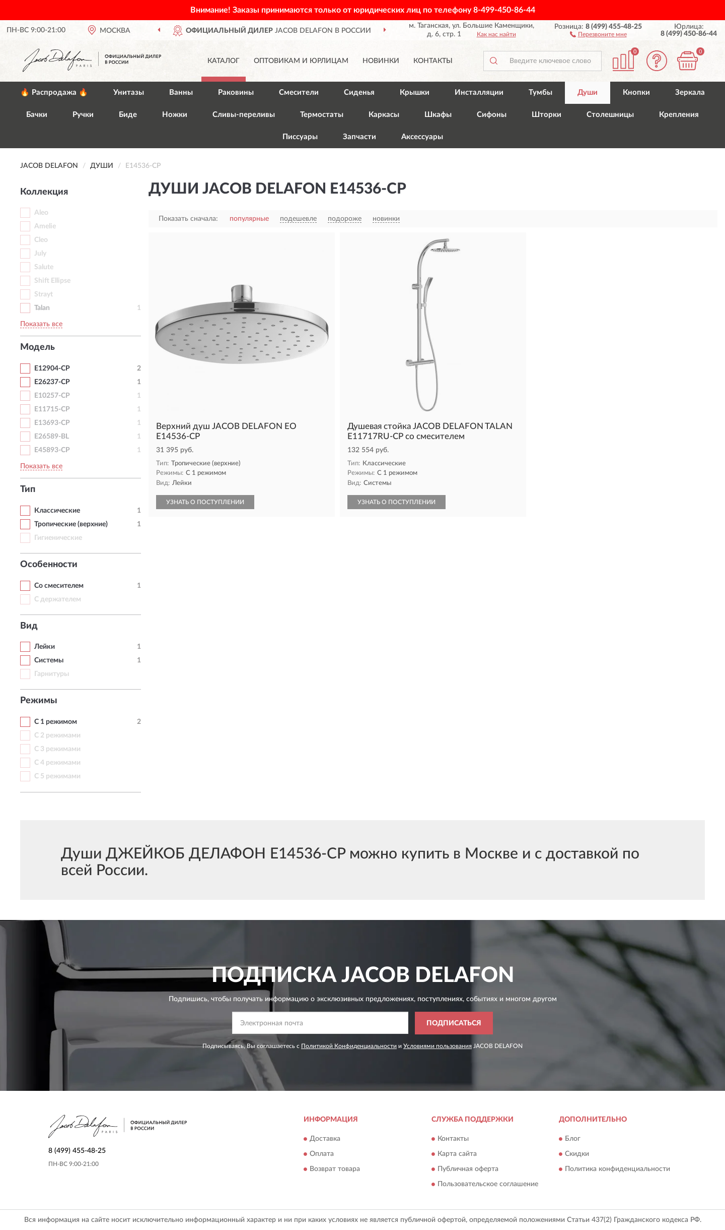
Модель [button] (37, 347)
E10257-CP (52, 395)
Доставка (325, 1139)
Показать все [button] (41, 324)
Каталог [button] (223, 61)
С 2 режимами (57, 735)
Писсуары (300, 137)
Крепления (679, 114)
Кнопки (636, 92)
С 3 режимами (57, 749)
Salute (43, 267)
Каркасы (384, 114)
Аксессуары (422, 137)
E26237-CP (52, 382)
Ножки (174, 114)
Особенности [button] (49, 564)
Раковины (236, 92)
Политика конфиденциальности (617, 1169)
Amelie (45, 226)
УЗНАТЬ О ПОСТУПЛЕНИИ (205, 502)
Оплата (322, 1154)
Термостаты (321, 114)
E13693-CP (52, 422)
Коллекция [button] (44, 192)
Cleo (41, 239)
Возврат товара (335, 1169)
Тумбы (540, 92)
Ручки (83, 114)
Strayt (43, 294)
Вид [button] (29, 626)
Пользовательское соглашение (488, 1184)
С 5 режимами (57, 776)
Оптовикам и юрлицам (301, 61)
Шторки (546, 114)
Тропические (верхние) (71, 524)
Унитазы (128, 92)
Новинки (380, 61)
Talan (42, 308)
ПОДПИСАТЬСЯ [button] (453, 1023)
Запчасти (359, 137)
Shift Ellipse (52, 280)
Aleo (41, 212)
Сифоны (491, 114)
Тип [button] (27, 489)
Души (587, 92)
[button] (598, 34)
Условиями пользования (437, 1046)
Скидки (577, 1154)
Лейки (44, 646)
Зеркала (690, 92)
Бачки (36, 114)
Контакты (433, 61)
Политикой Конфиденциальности (349, 1046)
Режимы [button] (38, 700)
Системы (48, 660)
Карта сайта (457, 1154)
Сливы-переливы (243, 114)
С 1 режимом (55, 721)
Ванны (181, 92)
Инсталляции (479, 92)
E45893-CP (52, 450)
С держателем (57, 599)
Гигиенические (58, 537)
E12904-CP (52, 368)
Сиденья (359, 92)
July (40, 253)
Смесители (299, 92)
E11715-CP (52, 409)
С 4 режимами (57, 762)
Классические (57, 510)
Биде (128, 114)
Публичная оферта (468, 1169)
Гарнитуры (51, 674)
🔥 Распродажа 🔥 (54, 92)
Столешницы (610, 114)
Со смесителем (59, 585)
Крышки (414, 92)
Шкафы (438, 114)
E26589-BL (51, 436)
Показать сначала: (188, 218)
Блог (573, 1139)
